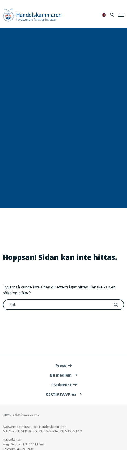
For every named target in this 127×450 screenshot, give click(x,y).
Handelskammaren (32, 15)
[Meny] (121, 15)
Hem (6, 414)
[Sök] (112, 15)
